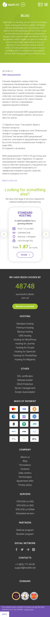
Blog (25, 461)
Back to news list (9, 180)
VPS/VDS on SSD (25, 505)
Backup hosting (25, 331)
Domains (25, 581)
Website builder (25, 380)
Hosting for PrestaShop (25, 355)
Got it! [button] (4, 614)
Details (24, 255)
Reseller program (25, 534)
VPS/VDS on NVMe (25, 509)
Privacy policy (25, 485)
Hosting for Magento (25, 359)
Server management (25, 388)
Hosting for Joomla (25, 343)
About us (25, 457)
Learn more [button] (28, 609)
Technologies (25, 477)
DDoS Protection (25, 384)
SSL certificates (25, 376)
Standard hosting (25, 323)
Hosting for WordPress (25, 339)
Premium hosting (25, 327)
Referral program (25, 530)
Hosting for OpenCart (25, 351)
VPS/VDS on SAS (25, 501)
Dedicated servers (25, 513)
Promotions (25, 465)
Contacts (25, 469)
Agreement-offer (25, 481)
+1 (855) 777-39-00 (25, 564)
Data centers (25, 473)
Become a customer (25, 306)
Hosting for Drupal (25, 347)
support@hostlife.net (25, 567)
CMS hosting (25, 335)
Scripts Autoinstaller (25, 392)
